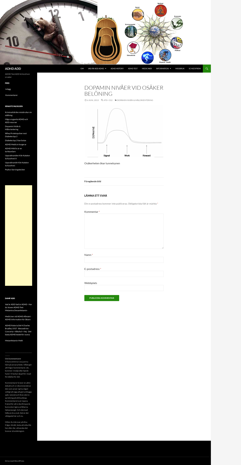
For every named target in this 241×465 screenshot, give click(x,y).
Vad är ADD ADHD (96, 68)
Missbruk (179, 68)
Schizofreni (195, 68)
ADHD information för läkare (17, 319)
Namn (88, 254)
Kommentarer (11, 95)
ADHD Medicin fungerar (15, 144)
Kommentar (92, 211)
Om (82, 68)
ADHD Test (133, 68)
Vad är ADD (10, 304)
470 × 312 (108, 100)
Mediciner (147, 68)
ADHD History (117, 68)
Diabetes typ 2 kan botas (15, 140)
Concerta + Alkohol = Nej (16, 331)
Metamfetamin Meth (14, 340)
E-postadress (92, 268)
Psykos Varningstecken (15, 169)
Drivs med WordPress (14, 461)
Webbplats (90, 282)
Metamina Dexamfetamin (16, 310)
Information (162, 68)
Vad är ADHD (21, 304)
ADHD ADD (13, 68)
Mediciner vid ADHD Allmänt (17, 316)
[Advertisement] (18, 235)
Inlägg (8, 89)
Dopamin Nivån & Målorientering (135, 100)
